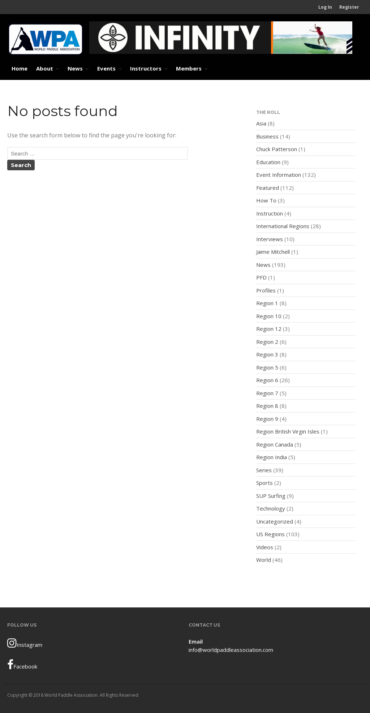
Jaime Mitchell (273, 251)
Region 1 (267, 303)
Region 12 (268, 328)
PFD (261, 277)
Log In (325, 7)
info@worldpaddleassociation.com (231, 649)
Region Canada (274, 444)
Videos (264, 547)
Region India (271, 457)
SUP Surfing (270, 495)
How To (266, 200)
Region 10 (268, 316)
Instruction (269, 213)
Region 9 (267, 418)
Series (264, 470)
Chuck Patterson (276, 149)
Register (349, 7)
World (263, 559)
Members (189, 68)
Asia (261, 123)
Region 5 (267, 367)
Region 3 (267, 354)
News (75, 68)
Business (267, 136)
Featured (267, 187)
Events (106, 68)
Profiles (266, 290)
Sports (264, 482)
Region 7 (267, 393)
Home (19, 68)
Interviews (269, 239)
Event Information (278, 174)
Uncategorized (274, 521)
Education (268, 162)
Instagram (24, 642)
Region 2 (267, 341)
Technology (270, 508)
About (44, 68)
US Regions (270, 534)
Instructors (146, 68)
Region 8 (267, 405)
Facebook (22, 664)
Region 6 (267, 380)
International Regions (282, 226)
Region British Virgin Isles (287, 431)
